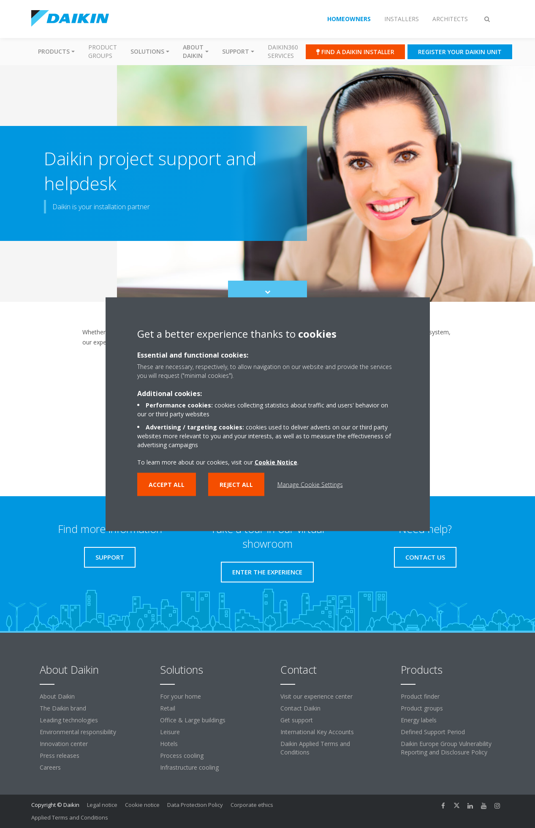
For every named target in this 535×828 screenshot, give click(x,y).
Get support (296, 720)
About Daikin (57, 696)
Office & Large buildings (192, 720)
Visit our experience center (316, 696)
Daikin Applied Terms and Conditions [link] (315, 748)
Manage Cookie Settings (310, 484)
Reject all (236, 484)
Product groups (102, 51)
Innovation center (64, 744)
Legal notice (102, 805)
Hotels (169, 744)
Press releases (59, 755)
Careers (50, 767)
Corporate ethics (252, 805)
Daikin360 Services (283, 51)
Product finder (420, 696)
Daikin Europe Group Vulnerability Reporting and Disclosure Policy (446, 748)
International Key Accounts (317, 732)
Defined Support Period (433, 732)
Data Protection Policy (195, 805)
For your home (180, 696)
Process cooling (182, 755)
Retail (167, 708)
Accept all (167, 484)
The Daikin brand (63, 708)
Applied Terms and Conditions (69, 817)
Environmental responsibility (78, 732)
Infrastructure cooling (189, 767)
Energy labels (419, 720)
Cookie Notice (276, 462)
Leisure (170, 732)
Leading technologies (69, 720)
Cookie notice (142, 805)
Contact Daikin (300, 708)
